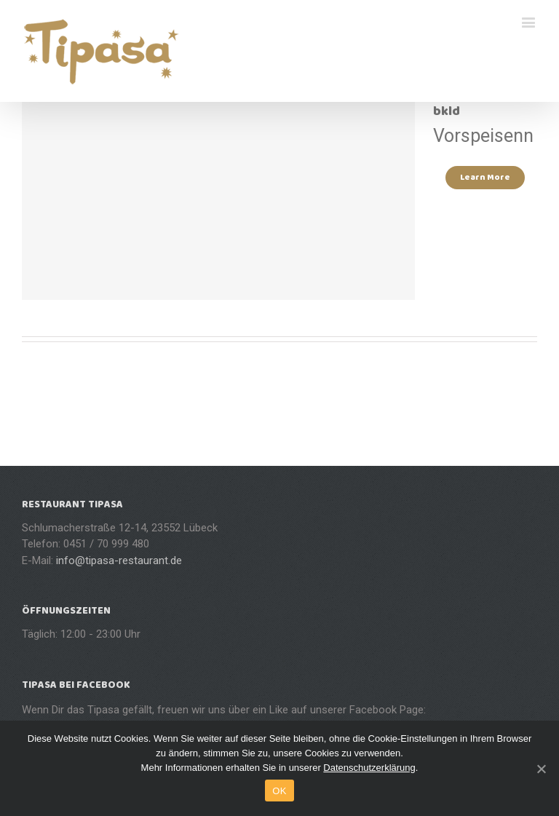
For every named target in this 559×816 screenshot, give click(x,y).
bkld (446, 111)
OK (279, 790)
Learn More (485, 177)
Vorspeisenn (483, 135)
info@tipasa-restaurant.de (119, 560)
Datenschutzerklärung (369, 767)
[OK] (541, 768)
